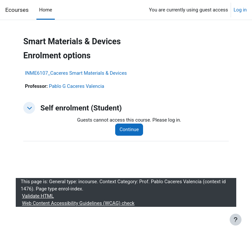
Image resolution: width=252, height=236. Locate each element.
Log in (240, 10)
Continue (129, 129)
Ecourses (17, 10)
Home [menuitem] (45, 10)
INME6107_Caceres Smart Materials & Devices (76, 73)
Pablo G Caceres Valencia (76, 86)
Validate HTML (38, 196)
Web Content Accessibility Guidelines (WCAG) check (78, 203)
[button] (29, 108)
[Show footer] (236, 220)
